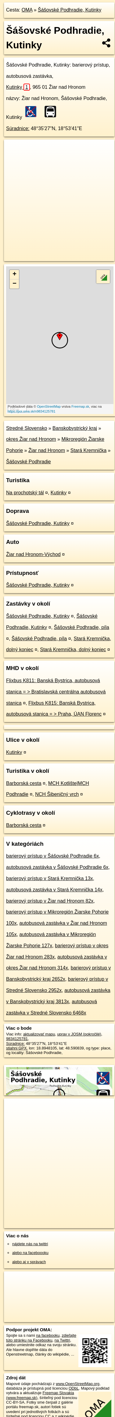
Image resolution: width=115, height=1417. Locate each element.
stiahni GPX (16, 1048)
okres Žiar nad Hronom (31, 439)
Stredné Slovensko (26, 428)
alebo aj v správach (29, 1262)
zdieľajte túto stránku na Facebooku (41, 1337)
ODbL (74, 1388)
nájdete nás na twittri (30, 1244)
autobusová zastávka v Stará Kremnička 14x (54, 889)
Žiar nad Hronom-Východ (33, 554)
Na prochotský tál (25, 492)
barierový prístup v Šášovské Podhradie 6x (52, 856)
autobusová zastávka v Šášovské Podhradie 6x (57, 867)
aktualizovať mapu (39, 1034)
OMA (27, 9)
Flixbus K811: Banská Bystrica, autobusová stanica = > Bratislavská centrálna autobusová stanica (56, 692)
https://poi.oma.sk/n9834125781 (32, 411)
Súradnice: (18, 128)
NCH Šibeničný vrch (57, 794)
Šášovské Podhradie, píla (81, 627)
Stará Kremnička (88, 450)
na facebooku (47, 1335)
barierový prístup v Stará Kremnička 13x (49, 878)
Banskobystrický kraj (74, 428)
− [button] (14, 284)
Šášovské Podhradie (28, 461)
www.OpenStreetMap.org (77, 1383)
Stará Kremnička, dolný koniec (73, 649)
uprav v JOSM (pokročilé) (79, 1034)
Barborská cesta (23, 783)
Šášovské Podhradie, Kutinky (69, 9)
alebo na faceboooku (30, 1252)
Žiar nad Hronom (46, 450)
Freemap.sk (80, 406)
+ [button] (14, 274)
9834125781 (17, 1038)
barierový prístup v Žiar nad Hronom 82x (49, 901)
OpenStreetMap (49, 406)
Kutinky (18, 87)
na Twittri (62, 1340)
